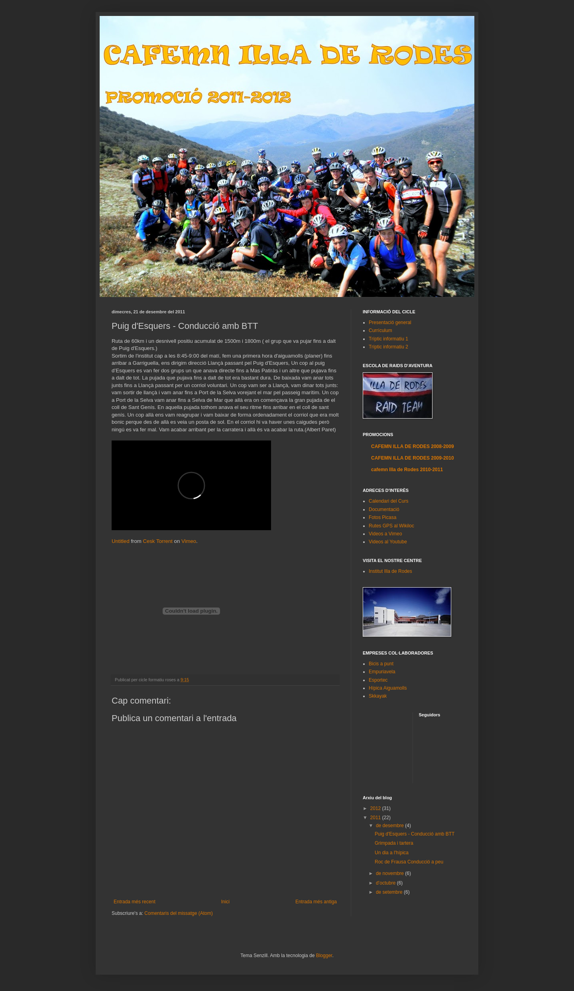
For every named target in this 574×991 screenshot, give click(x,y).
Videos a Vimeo (385, 534)
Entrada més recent (134, 901)
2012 (376, 808)
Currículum (380, 330)
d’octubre (386, 883)
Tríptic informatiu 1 (388, 339)
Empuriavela (382, 671)
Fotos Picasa (382, 517)
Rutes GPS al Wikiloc (391, 526)
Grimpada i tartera (394, 843)
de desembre (390, 825)
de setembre (390, 892)
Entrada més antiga (316, 901)
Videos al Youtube (388, 542)
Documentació (384, 509)
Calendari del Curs (388, 501)
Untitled (121, 541)
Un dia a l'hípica (392, 852)
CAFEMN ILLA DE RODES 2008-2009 (412, 446)
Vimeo (188, 541)
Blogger (324, 955)
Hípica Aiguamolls (388, 688)
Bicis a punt (381, 664)
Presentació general (390, 322)
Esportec (378, 680)
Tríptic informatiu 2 (388, 347)
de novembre (390, 873)
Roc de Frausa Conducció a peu (409, 862)
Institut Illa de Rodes (390, 571)
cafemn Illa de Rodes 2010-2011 (407, 469)
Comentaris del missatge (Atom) (178, 913)
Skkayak (378, 696)
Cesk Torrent (158, 541)
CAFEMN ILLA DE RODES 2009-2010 (412, 458)
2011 (376, 817)
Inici (225, 901)
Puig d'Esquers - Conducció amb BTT (414, 834)
